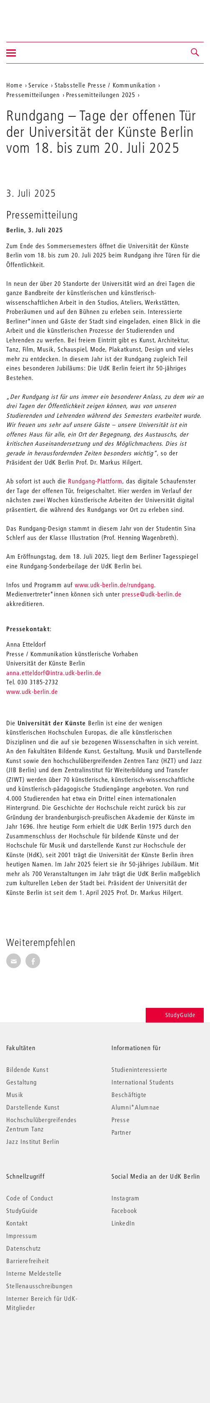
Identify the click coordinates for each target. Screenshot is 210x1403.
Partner (121, 1132)
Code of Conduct (29, 1198)
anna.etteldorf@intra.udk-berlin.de (53, 672)
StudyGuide (174, 1015)
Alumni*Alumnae (135, 1107)
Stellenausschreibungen (39, 1286)
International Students (142, 1082)
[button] (195, 52)
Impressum (21, 1235)
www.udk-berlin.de (32, 691)
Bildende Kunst (27, 1069)
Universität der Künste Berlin (39, 15)
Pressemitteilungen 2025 (101, 94)
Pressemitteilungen (33, 94)
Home (14, 85)
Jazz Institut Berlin (32, 1141)
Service (38, 85)
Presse (120, 1119)
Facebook (124, 1210)
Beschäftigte (129, 1094)
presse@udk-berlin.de (152, 594)
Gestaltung (21, 1082)
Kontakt (17, 1223)
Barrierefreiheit (27, 1261)
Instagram (125, 1198)
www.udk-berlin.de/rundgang (114, 585)
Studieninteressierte (139, 1069)
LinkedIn (123, 1223)
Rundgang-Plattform (95, 481)
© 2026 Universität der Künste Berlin (50, 1343)
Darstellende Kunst (33, 1107)
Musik (14, 1094)
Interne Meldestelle (34, 1273)
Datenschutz (23, 1248)
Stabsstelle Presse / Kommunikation (105, 85)
